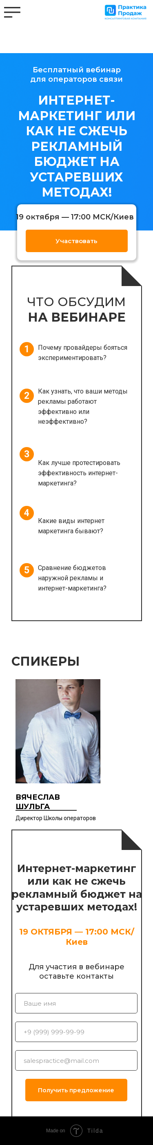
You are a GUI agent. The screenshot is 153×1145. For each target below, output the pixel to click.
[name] (76, 1003)
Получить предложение (76, 1090)
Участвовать (76, 241)
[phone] (76, 1032)
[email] (76, 1060)
